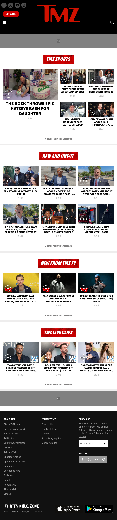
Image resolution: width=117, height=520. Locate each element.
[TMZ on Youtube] (17, 5)
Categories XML (12, 470)
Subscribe (105, 443)
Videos (7, 494)
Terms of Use (11, 433)
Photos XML (10, 489)
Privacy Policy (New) (14, 429)
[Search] (112, 22)
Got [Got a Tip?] (11, 14)
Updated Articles (12, 457)
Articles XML (10, 452)
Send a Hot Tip (49, 429)
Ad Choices (10, 438)
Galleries (8, 475)
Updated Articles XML (15, 461)
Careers (45, 433)
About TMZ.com (12, 424)
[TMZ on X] (10, 5)
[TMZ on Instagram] (23, 5)
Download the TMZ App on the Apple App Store (69, 509)
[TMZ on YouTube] (96, 459)
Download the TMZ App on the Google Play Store (99, 509)
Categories (9, 466)
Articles (8, 447)
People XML (10, 484)
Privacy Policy (92, 433)
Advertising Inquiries (52, 438)
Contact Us (47, 424)
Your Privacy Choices (14, 443)
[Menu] (4, 22)
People (7, 480)
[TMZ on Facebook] (4, 5)
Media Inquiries (49, 443)
